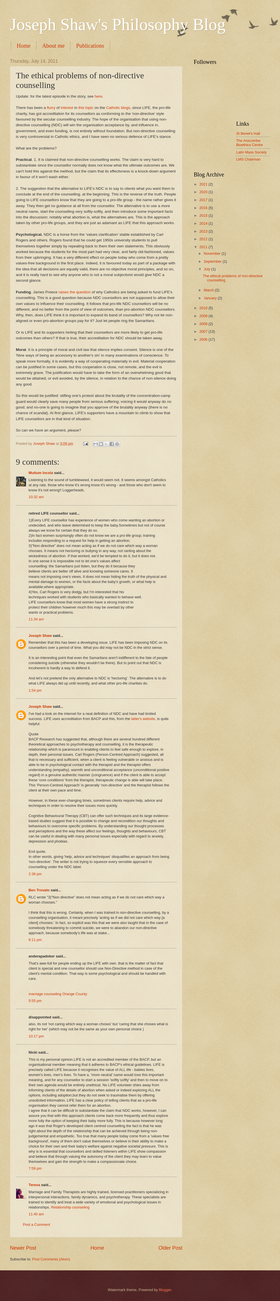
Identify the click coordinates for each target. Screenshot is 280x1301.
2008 (203, 324)
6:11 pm (35, 940)
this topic (85, 108)
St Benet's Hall (248, 133)
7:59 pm (35, 1168)
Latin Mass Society (251, 152)
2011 (203, 247)
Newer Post (23, 1248)
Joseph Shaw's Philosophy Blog (118, 24)
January (210, 298)
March (209, 290)
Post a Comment (36, 1224)
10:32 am (36, 497)
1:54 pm (35, 690)
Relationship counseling (70, 1207)
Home (24, 46)
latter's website (143, 719)
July (207, 269)
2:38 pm (35, 874)
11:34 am (36, 619)
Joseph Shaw (40, 635)
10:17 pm (36, 1036)
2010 (203, 308)
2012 (203, 239)
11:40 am (36, 1214)
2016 (203, 208)
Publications (90, 46)
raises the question (75, 292)
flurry (51, 108)
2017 (203, 200)
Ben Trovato (39, 890)
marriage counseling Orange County (58, 994)
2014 (203, 223)
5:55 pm (35, 1001)
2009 (203, 316)
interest (67, 108)
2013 (203, 231)
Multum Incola (41, 473)
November (212, 253)
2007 (203, 331)
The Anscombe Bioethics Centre (249, 142)
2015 (203, 215)
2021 (203, 184)
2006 (203, 339)
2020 (203, 192)
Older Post (170, 1248)
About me (53, 46)
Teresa (34, 1185)
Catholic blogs (118, 108)
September (213, 261)
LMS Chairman (248, 159)
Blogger (165, 1290)
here (98, 96)
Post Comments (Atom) (51, 1259)
